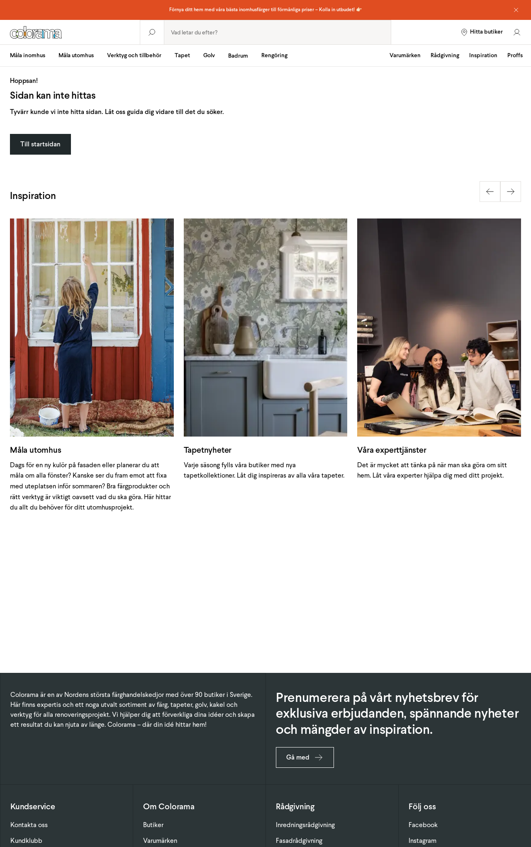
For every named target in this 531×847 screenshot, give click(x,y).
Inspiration (483, 55)
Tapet (182, 55)
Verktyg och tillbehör (134, 55)
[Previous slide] (490, 191)
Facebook (423, 824)
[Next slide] (510, 191)
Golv (209, 55)
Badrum (238, 56)
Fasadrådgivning (299, 840)
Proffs (515, 55)
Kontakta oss (29, 824)
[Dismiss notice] (516, 10)
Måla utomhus (76, 55)
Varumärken (405, 55)
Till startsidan (40, 144)
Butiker (153, 824)
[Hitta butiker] (481, 32)
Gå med (305, 757)
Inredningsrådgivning (305, 824)
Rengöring (274, 55)
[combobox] (277, 32)
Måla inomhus (27, 55)
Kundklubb (26, 840)
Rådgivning (445, 55)
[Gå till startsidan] (70, 32)
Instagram (422, 840)
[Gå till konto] (517, 32)
